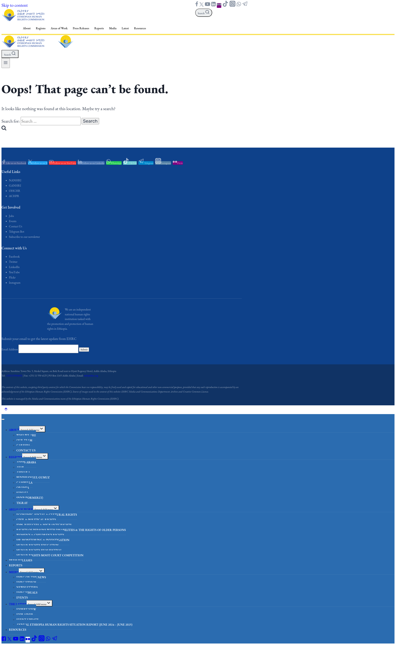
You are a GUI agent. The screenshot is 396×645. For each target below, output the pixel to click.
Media (113, 28)
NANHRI (15, 180)
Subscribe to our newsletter (24, 237)
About (27, 28)
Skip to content (14, 5)
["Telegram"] (245, 5)
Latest (125, 28)
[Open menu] (5, 63)
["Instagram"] (232, 5)
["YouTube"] (207, 5)
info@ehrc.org (91, 375)
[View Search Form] (203, 13)
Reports (99, 28)
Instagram (14, 283)
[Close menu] (2, 419)
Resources (140, 28)
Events (12, 221)
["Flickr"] (219, 5)
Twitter (13, 262)
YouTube (14, 272)
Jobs (11, 216)
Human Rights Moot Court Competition (49, 555)
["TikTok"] (225, 5)
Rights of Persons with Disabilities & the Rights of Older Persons (71, 530)
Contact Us (15, 226)
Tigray (22, 503)
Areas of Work (59, 28)
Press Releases (81, 28)
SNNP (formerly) (29, 498)
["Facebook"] (196, 5)
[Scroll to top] (5, 409)
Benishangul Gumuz (33, 477)
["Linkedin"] (213, 5)
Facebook (14, 256)
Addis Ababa (26, 462)
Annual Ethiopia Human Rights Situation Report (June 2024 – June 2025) (74, 625)
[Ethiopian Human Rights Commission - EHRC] (22, 20)
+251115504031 (14, 375)
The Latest (18, 604)
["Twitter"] (201, 5)
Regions (41, 28)
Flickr (12, 277)
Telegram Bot (16, 232)
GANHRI (15, 185)
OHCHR (14, 191)
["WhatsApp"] (239, 5)
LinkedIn (14, 267)
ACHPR (14, 196)
